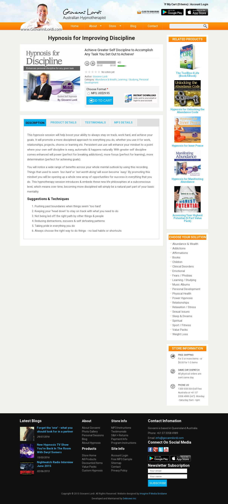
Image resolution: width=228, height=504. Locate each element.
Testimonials (118, 431)
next (103, 68)
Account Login (199, 4)
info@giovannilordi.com (170, 437)
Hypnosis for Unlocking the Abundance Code (187, 111)
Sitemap (116, 462)
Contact (153, 26)
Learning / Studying (128, 79)
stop (93, 63)
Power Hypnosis (182, 298)
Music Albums (181, 284)
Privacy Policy (119, 470)
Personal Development (186, 289)
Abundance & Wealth (106, 79)
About (93, 26)
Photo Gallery (90, 431)
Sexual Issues (181, 311)
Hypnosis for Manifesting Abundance (187, 180)
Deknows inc (129, 496)
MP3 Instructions (121, 427)
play (88, 65)
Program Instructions (123, 442)
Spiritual (177, 320)
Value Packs (180, 329)
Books (176, 257)
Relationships (180, 302)
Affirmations (180, 253)
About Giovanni (91, 427)
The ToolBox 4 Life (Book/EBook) (187, 74)
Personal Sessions (93, 435)
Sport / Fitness (181, 325)
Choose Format (97, 89)
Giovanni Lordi (100, 76)
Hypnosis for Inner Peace (187, 145)
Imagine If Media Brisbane (153, 491)
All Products (89, 459)
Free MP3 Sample (121, 459)
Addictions (179, 248)
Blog (133, 26)
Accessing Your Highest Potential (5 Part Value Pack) (188, 218)
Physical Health (181, 293)
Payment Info (119, 439)
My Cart (172, 4)
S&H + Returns (119, 435)
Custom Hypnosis (92, 470)
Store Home (89, 455)
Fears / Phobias (182, 275)
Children (177, 262)
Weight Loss (180, 334)
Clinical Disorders (183, 266)
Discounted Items (92, 462)
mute (119, 62)
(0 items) (182, 4)
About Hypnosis (91, 442)
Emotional (178, 271)
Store (112, 26)
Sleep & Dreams (182, 316)
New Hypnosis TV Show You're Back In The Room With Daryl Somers (54, 448)
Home (75, 26)
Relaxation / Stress (184, 307)
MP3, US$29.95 (100, 93)
